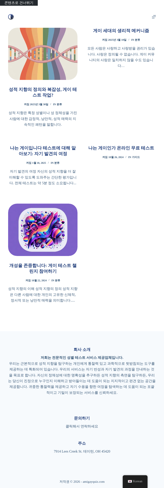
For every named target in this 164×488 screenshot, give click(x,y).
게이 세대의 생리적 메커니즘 (121, 30)
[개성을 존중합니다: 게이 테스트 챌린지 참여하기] (42, 230)
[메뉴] (154, 17)
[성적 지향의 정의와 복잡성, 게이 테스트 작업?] (42, 54)
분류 (59, 104)
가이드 (136, 157)
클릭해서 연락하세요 (82, 426)
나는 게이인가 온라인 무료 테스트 (121, 147)
